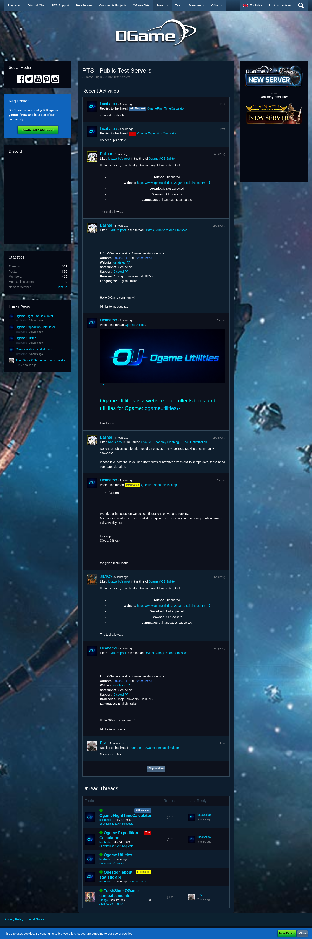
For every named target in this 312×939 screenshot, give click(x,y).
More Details (287, 933)
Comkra (62, 287)
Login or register (280, 5)
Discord (118, 271)
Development (138, 881)
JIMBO (122, 258)
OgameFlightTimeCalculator (34, 316)
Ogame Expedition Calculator (35, 327)
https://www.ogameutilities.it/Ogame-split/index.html (171, 183)
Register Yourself (37, 129)
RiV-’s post (115, 442)
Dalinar (106, 154)
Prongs (103, 900)
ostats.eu (119, 262)
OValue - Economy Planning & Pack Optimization (174, 442)
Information (143, 871)
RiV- (18, 365)
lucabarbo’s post (119, 158)
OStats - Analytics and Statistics (166, 230)
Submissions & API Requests (116, 823)
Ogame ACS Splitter (162, 158)
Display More (156, 768)
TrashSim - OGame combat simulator (41, 360)
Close (302, 933)
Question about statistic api (34, 349)
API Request (143, 810)
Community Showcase (112, 863)
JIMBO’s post (117, 230)
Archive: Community (111, 903)
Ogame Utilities (26, 338)
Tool (147, 832)
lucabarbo (21, 320)
